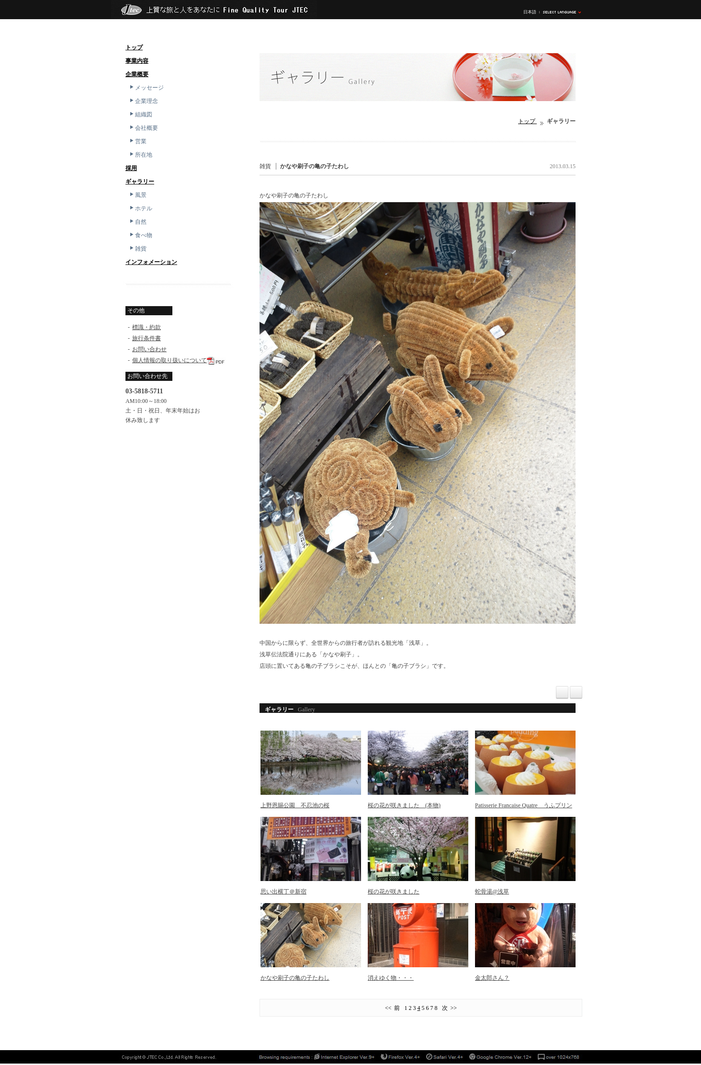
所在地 (140, 154)
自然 (137, 221)
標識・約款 (146, 327)
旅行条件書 (146, 338)
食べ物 (140, 235)
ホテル (140, 208)
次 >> (448, 1008)
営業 (137, 141)
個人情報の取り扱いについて (169, 360)
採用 (131, 168)
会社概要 (143, 128)
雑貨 (137, 248)
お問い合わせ (149, 349)
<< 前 (394, 1008)
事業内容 (136, 60)
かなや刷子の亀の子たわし (314, 166)
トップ (134, 47)
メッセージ (146, 87)
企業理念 (143, 101)
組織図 (140, 114)
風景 (137, 195)
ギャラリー (139, 181)
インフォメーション (151, 262)
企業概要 (136, 74)
